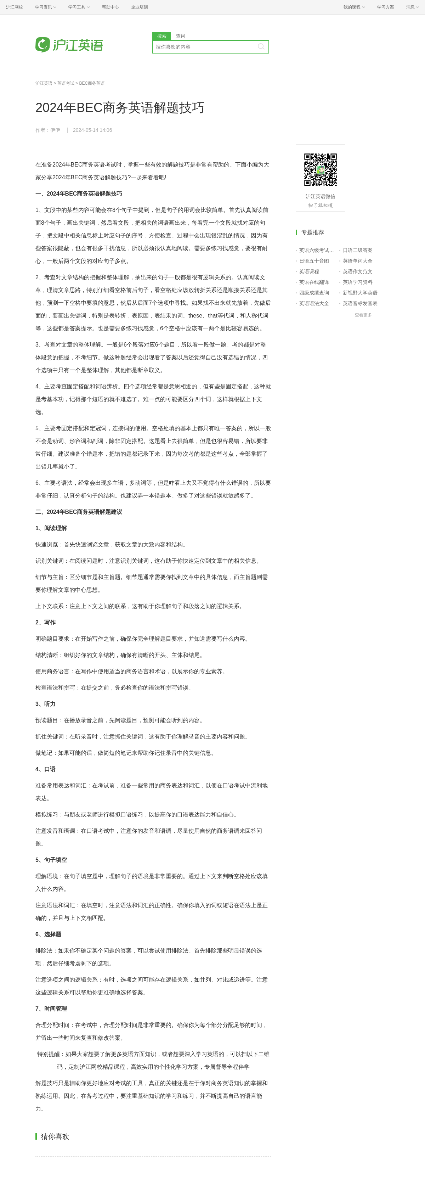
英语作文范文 (358, 271)
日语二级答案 (358, 250)
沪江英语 (43, 83)
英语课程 (309, 271)
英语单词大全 (358, 261)
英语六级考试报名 (317, 250)
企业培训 (139, 7)
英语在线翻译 (314, 282)
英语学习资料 (358, 282)
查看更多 (363, 315)
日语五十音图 (314, 261)
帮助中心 (110, 7)
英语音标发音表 (360, 303)
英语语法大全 (314, 303)
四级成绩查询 (314, 293)
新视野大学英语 (360, 293)
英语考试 (65, 83)
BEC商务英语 (92, 83)
